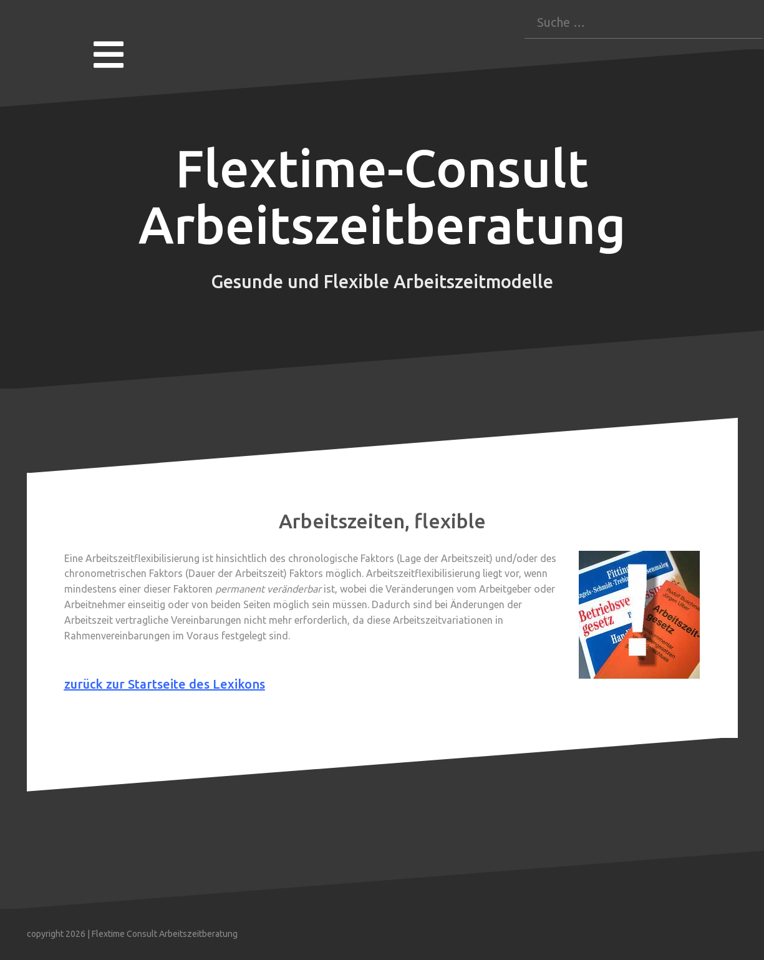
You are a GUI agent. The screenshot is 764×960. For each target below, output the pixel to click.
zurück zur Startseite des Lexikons (164, 684)
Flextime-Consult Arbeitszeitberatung (382, 196)
